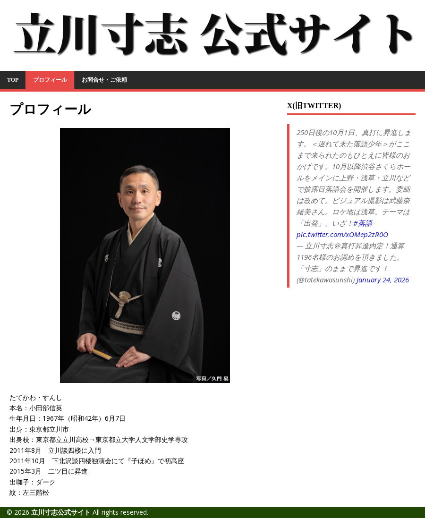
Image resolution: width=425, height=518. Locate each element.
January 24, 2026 (383, 279)
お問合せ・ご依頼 (104, 79)
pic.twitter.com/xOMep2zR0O (342, 234)
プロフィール (50, 79)
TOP (12, 79)
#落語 (362, 223)
